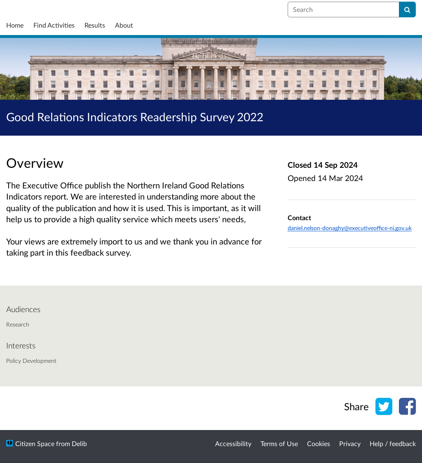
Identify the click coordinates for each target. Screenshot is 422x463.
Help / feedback (393, 443)
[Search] (407, 9)
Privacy (350, 443)
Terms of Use (279, 443)
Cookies (318, 443)
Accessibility (233, 443)
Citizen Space (34, 443)
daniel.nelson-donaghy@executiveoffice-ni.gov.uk (350, 227)
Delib (79, 443)
